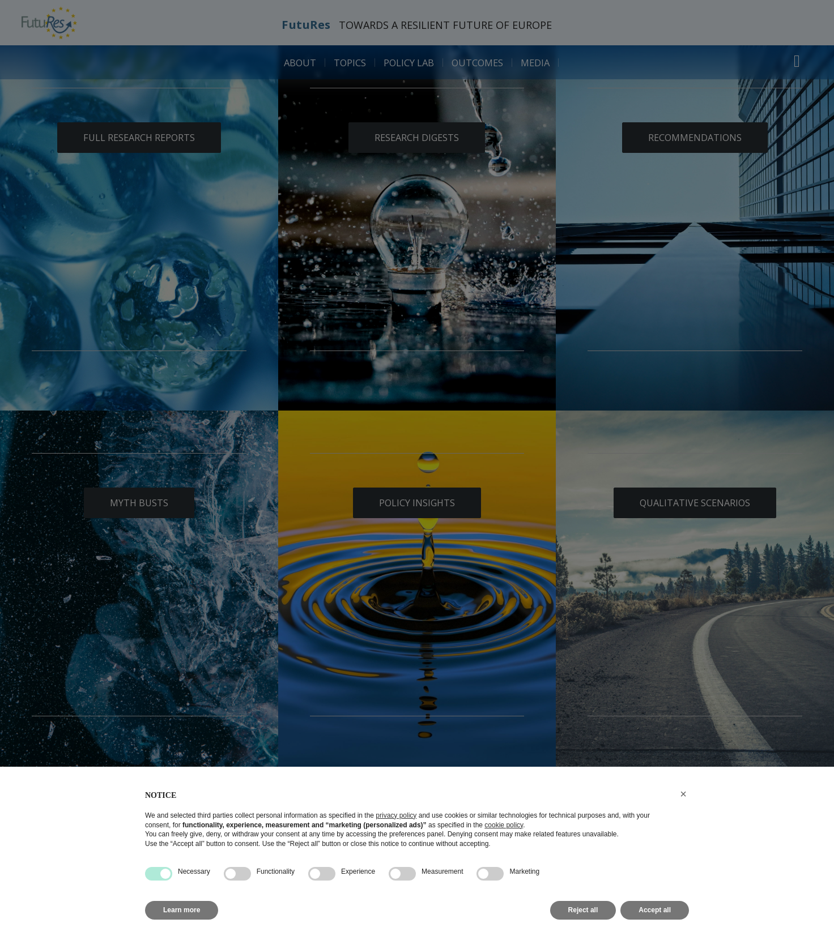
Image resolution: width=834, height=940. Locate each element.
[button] (683, 794)
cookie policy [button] (503, 825)
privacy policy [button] (396, 815)
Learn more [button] (181, 910)
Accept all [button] (655, 910)
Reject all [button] (583, 910)
